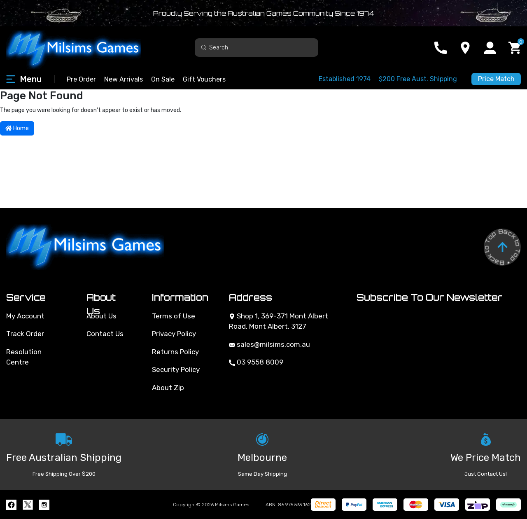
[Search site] (204, 47)
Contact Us (105, 334)
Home (17, 128)
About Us (101, 316)
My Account (25, 316)
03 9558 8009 (256, 362)
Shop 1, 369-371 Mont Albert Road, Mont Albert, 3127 (278, 321)
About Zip (168, 387)
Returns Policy (175, 352)
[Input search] (256, 47)
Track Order (25, 334)
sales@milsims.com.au (269, 344)
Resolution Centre (24, 357)
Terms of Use (173, 316)
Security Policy (176, 369)
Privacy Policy (174, 334)
